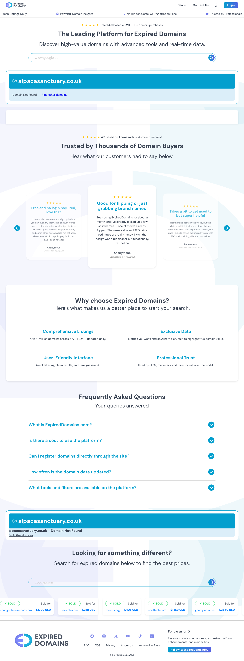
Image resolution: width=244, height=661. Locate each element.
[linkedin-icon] (152, 636)
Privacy (110, 645)
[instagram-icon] (104, 636)
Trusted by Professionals (224, 14)
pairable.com (69, 610)
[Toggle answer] (211, 425)
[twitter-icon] (116, 636)
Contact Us (201, 5)
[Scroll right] (227, 228)
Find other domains (54, 95)
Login (231, 5)
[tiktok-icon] (140, 636)
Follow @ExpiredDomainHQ (189, 650)
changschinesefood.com (16, 610)
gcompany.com (205, 610)
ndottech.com (157, 610)
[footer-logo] (41, 641)
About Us (127, 645)
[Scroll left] (17, 228)
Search (183, 5)
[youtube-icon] (128, 636)
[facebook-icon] (92, 636)
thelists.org (113, 610)
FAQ (86, 645)
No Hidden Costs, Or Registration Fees (150, 14)
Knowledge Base (149, 645)
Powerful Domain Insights (75, 14)
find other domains (21, 535)
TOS (97, 645)
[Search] (211, 58)
